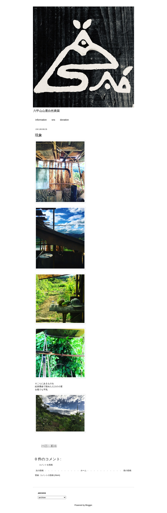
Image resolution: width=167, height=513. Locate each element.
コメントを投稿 (46, 465)
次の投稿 (40, 470)
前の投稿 (127, 470)
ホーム (83, 470)
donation (64, 119)
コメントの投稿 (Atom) (50, 475)
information (41, 119)
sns (53, 119)
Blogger (88, 505)
